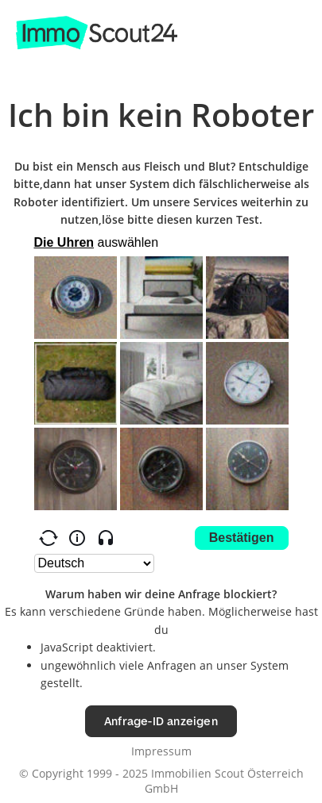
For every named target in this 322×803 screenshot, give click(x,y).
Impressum (161, 751)
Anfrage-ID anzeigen (161, 721)
